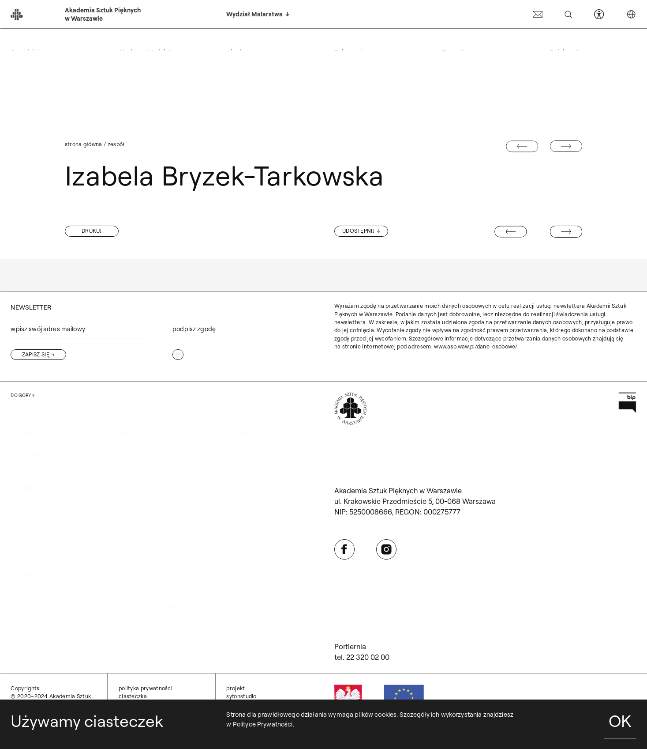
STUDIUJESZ (244, 41)
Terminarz (133, 596)
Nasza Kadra (137, 445)
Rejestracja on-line (38, 585)
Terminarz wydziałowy (43, 466)
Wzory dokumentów (147, 606)
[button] (92, 231)
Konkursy (239, 509)
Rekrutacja (26, 574)
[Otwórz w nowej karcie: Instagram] (386, 549)
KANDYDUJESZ (356, 41)
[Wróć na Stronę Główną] (350, 409)
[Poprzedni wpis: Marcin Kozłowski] (510, 231)
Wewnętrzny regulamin (44, 499)
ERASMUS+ (243, 477)
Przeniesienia (245, 455)
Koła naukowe (246, 499)
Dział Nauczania (249, 445)
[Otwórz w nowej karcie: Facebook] (344, 549)
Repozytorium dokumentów (266, 531)
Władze (22, 488)
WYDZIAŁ (24, 41)
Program (23, 445)
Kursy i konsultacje (37, 596)
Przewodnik (135, 585)
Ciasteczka (133, 696)
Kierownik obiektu (251, 596)
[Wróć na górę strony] (22, 396)
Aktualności (27, 520)
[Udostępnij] (361, 231)
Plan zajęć (240, 520)
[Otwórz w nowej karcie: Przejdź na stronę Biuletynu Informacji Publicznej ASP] (627, 402)
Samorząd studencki (256, 488)
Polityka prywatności (145, 688)
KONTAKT (564, 41)
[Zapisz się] (38, 354)
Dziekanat (240, 574)
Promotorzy (135, 574)
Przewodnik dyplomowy (483, 41)
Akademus (241, 434)
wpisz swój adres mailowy (48, 329)
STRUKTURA (137, 41)
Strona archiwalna (37, 509)
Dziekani (238, 585)
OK (620, 721)
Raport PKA (27, 455)
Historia (22, 477)
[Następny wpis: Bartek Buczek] (566, 231)
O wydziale (26, 434)
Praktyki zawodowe (254, 466)
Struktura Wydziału (146, 434)
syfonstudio (241, 696)
